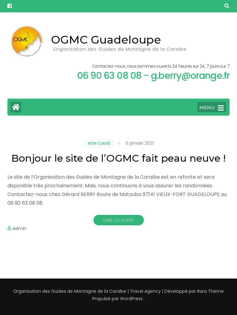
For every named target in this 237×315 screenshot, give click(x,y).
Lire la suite (118, 220)
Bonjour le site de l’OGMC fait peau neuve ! (118, 158)
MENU (211, 107)
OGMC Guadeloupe (106, 39)
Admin (20, 228)
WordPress (131, 299)
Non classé (99, 143)
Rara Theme (210, 291)
